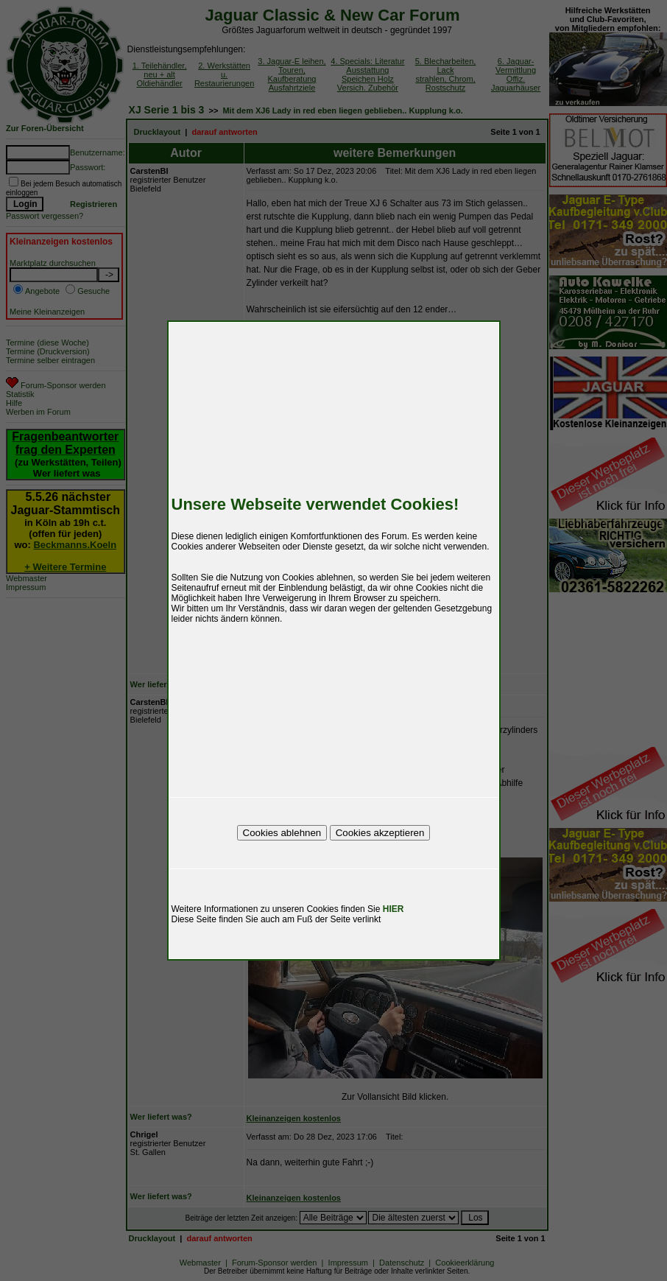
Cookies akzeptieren (380, 832)
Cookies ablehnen (282, 832)
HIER (393, 909)
